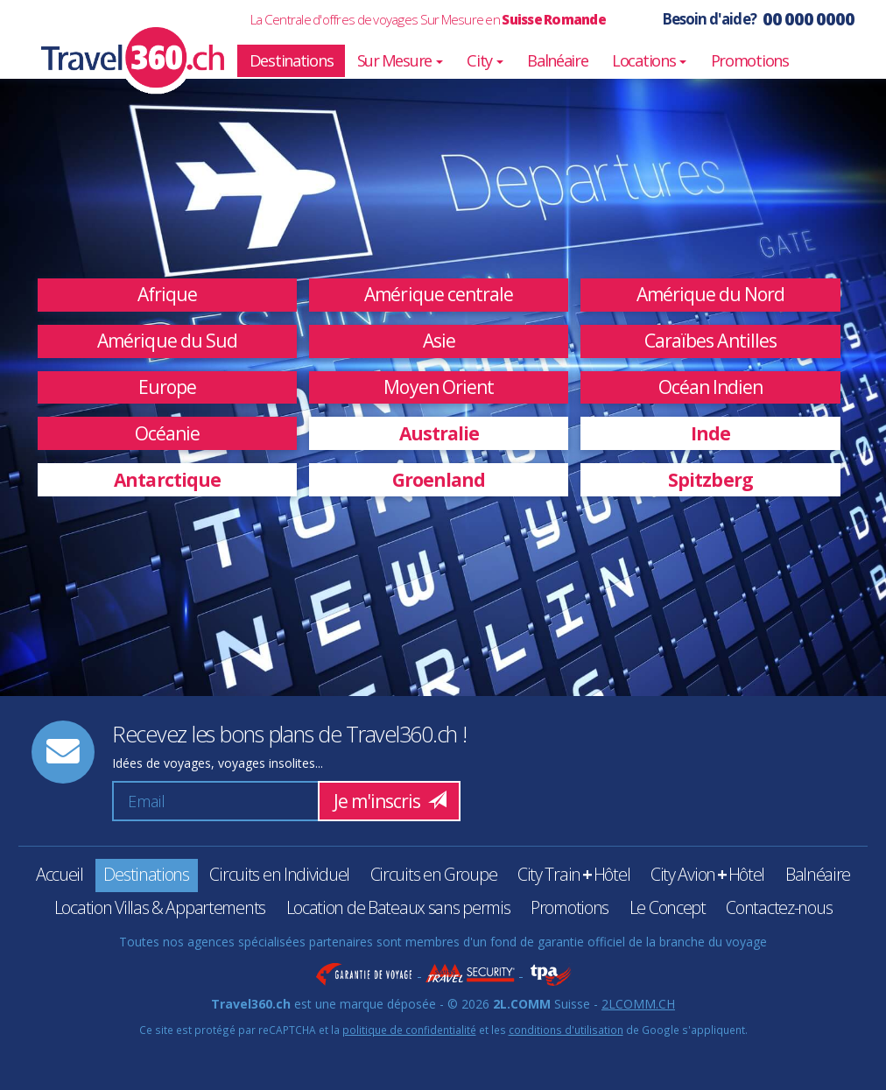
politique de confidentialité (409, 1030)
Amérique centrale (438, 294)
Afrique (167, 294)
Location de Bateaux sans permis (398, 907)
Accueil (59, 874)
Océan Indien (710, 387)
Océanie (167, 433)
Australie (439, 433)
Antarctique (167, 480)
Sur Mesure (400, 60)
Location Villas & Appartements (159, 907)
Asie (439, 340)
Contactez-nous (779, 907)
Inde (710, 433)
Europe (167, 387)
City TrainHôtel (573, 874)
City (485, 60)
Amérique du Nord (710, 294)
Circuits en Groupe (433, 874)
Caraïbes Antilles (710, 340)
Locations (649, 60)
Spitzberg (710, 480)
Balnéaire (557, 60)
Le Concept (667, 907)
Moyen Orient (438, 387)
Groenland (439, 480)
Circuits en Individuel (279, 874)
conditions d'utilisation (566, 1030)
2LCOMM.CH (638, 1003)
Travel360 (121, 39)
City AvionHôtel (707, 874)
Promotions (750, 60)
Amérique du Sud (167, 340)
